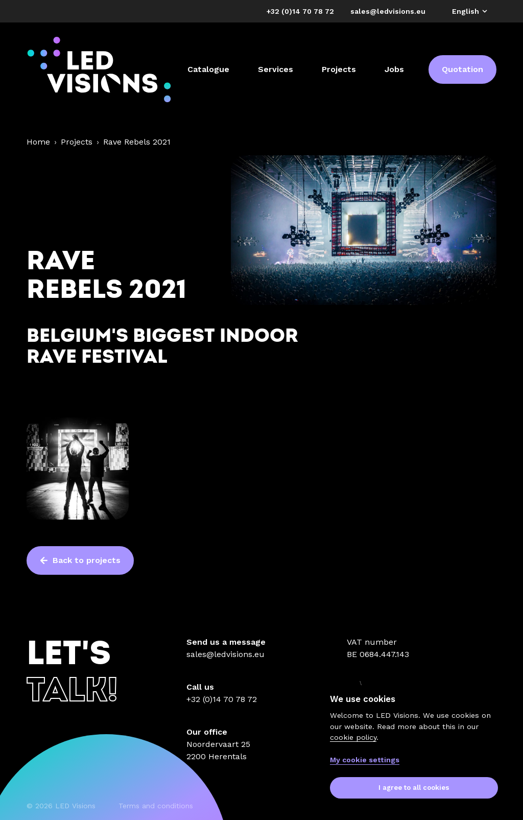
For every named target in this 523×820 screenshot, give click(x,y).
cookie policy (353, 737)
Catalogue (208, 69)
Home (38, 142)
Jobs (394, 69)
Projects (339, 69)
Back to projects (80, 560)
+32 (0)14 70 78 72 (221, 699)
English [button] (470, 11)
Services (275, 69)
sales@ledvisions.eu (225, 654)
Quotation (462, 69)
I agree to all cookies (413, 787)
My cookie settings (364, 760)
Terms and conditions (155, 806)
